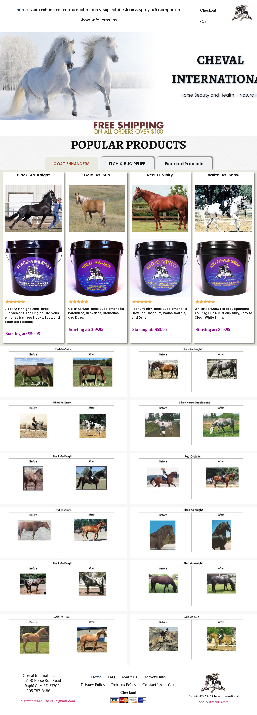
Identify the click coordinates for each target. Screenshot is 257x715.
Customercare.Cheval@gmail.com (47, 701)
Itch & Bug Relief (105, 10)
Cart (204, 21)
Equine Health (75, 10)
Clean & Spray (136, 10)
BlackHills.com (218, 702)
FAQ (111, 677)
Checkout (208, 10)
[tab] (71, 163)
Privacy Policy (93, 685)
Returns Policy (123, 685)
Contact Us (152, 685)
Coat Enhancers (45, 10)
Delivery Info (154, 677)
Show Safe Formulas (98, 20)
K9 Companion (166, 10)
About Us (129, 677)
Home (22, 10)
